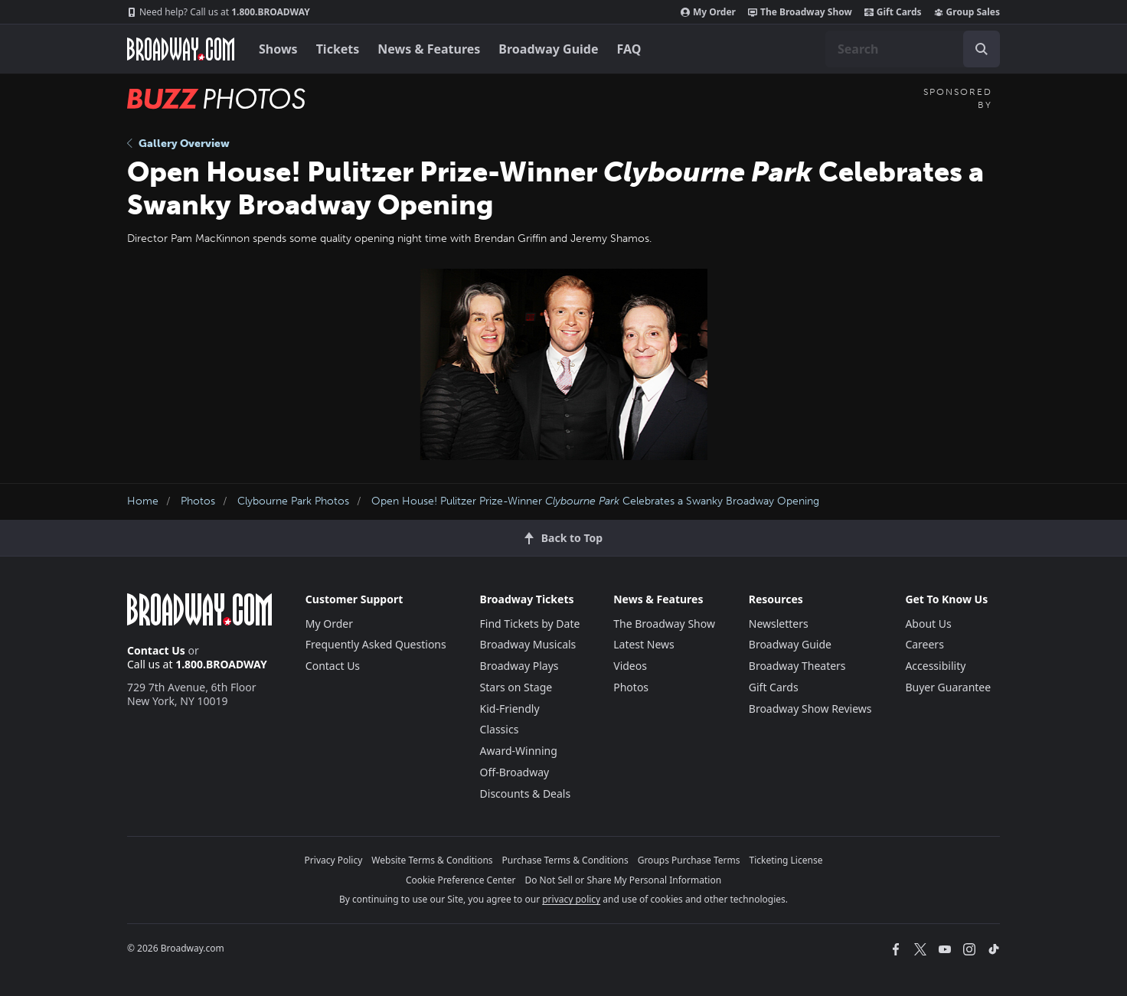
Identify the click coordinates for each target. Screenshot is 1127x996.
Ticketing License (786, 860)
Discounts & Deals (525, 793)
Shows (278, 49)
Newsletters (778, 623)
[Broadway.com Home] (180, 49)
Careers (924, 644)
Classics (499, 729)
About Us (928, 623)
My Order (708, 12)
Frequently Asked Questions (375, 644)
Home (142, 501)
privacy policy (571, 899)
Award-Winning (518, 750)
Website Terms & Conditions (431, 860)
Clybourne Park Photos (293, 501)
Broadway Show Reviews (810, 708)
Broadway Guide (548, 49)
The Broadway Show (800, 12)
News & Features (428, 49)
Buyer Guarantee (948, 687)
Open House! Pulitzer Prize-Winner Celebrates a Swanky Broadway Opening (595, 501)
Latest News (644, 644)
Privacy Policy (334, 860)
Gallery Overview (178, 143)
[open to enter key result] (981, 49)
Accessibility (935, 665)
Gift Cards (893, 12)
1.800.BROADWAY (218, 12)
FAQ (629, 49)
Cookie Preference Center (461, 880)
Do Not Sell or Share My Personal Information (622, 880)
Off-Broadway (515, 772)
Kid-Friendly (510, 708)
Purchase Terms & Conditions (565, 860)
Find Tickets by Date (530, 623)
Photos (198, 501)
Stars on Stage (516, 687)
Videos (630, 665)
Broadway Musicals (528, 644)
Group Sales (967, 12)
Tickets (338, 49)
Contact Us (156, 650)
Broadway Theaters (797, 665)
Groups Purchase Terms (689, 860)
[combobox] (912, 49)
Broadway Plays (519, 665)
